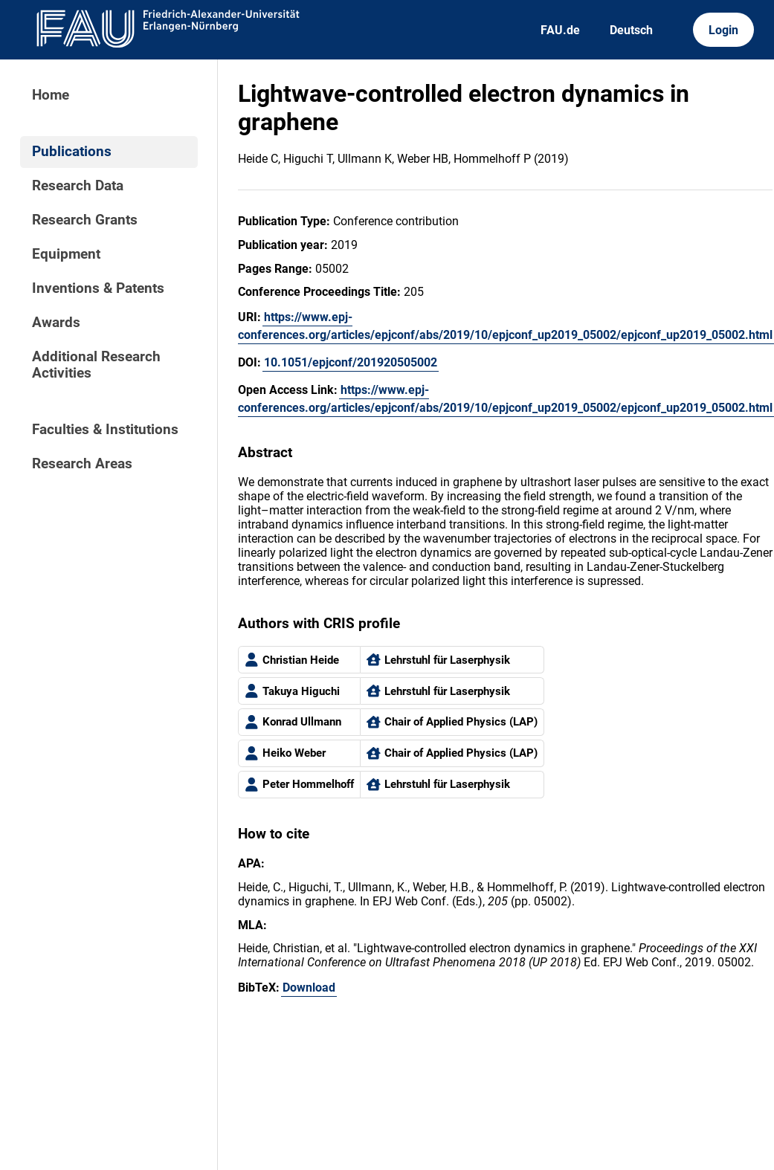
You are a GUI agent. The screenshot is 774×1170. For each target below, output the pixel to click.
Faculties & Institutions (105, 429)
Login (723, 30)
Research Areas (82, 464)
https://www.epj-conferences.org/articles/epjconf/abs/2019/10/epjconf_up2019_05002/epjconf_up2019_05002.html (505, 326)
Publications (72, 151)
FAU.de (560, 30)
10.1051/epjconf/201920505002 (350, 362)
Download (309, 987)
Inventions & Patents (98, 288)
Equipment (66, 254)
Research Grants (85, 220)
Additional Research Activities (96, 365)
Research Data (77, 186)
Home (50, 95)
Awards (56, 322)
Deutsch (631, 30)
